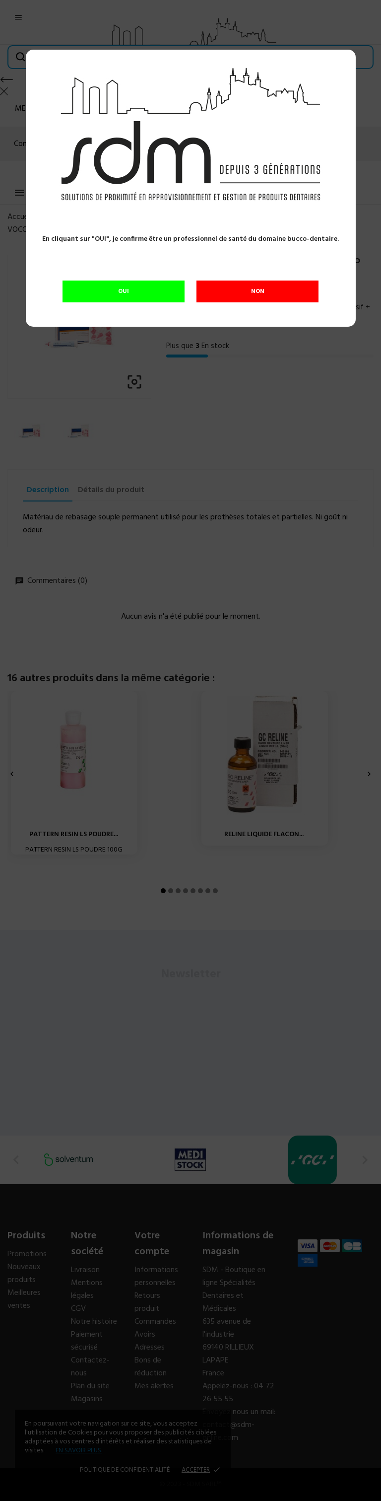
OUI (123, 291)
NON (257, 291)
